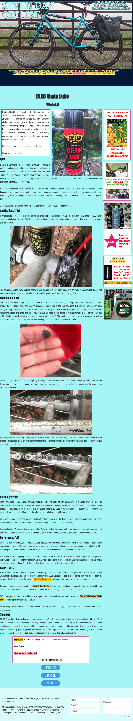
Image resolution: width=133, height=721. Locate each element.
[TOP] (50, 683)
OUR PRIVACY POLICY (104, 73)
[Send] (126, 716)
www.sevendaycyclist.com (13, 698)
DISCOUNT (118, 182)
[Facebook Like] (112, 100)
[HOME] (50, 675)
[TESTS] (50, 667)
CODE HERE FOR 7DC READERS (117, 184)
